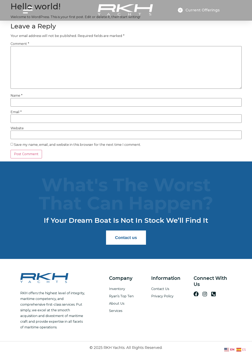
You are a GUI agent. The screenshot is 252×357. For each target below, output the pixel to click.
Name (17, 95)
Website (17, 128)
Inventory (117, 289)
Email (16, 112)
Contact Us (160, 289)
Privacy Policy (162, 296)
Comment (20, 43)
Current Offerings (203, 10)
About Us (116, 303)
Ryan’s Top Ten (121, 296)
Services (115, 311)
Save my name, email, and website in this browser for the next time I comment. (77, 144)
